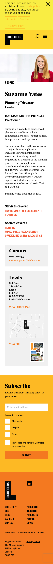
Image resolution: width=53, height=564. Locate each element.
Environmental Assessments (23, 211)
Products (32, 515)
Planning (11, 214)
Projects (32, 507)
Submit (26, 455)
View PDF (14, 343)
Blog (7, 515)
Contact (10, 523)
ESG (7, 511)
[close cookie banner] (49, 5)
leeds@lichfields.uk (19, 299)
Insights (15, 428)
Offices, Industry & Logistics (23, 235)
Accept (11, 19)
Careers (10, 519)
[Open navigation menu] (45, 36)
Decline (24, 19)
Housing (10, 227)
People (30, 519)
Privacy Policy (15, 25)
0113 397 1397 (16, 256)
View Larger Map (19, 307)
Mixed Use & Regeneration (21, 231)
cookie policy (32, 6)
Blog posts (17, 421)
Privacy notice (33, 541)
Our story (11, 507)
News (14, 434)
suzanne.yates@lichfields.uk (24, 260)
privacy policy (18, 446)
